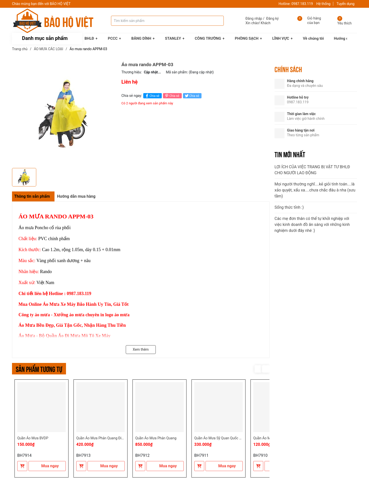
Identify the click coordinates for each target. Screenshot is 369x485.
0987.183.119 (302, 4)
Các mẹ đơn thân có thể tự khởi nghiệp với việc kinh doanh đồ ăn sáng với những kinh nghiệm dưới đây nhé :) (312, 224)
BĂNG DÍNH (141, 38)
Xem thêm (141, 349)
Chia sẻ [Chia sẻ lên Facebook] (151, 96)
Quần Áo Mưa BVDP (32, 438)
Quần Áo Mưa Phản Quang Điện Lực (104, 438)
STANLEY (173, 38)
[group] (64, 113)
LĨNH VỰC (280, 38)
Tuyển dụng (345, 4)
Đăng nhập (254, 18)
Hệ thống (323, 4)
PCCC (113, 38)
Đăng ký (272, 18)
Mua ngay (47, 466)
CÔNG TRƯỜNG (208, 38)
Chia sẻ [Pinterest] (171, 96)
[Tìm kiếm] (215, 21)
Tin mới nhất (289, 154)
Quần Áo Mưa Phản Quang (155, 438)
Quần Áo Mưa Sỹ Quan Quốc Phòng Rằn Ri (227, 438)
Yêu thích (344, 23)
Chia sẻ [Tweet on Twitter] (191, 96)
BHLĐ (89, 38)
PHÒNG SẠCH (246, 38)
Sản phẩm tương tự (39, 368)
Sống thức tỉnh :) (289, 207)
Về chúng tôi (313, 38)
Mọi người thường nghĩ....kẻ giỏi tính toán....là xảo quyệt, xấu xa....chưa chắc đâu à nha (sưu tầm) (314, 190)
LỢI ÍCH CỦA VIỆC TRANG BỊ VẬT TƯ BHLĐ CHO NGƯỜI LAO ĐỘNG (312, 169)
